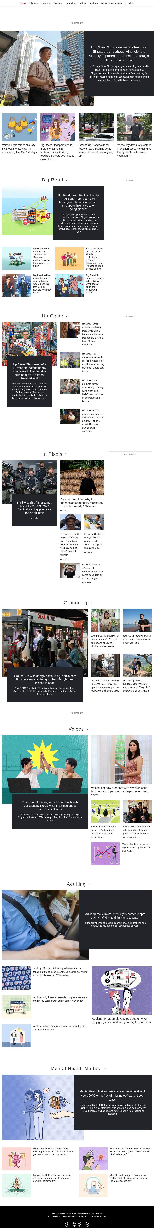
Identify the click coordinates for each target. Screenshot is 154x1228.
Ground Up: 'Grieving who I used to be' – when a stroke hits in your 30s (137, 639)
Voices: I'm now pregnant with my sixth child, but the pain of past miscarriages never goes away (119, 791)
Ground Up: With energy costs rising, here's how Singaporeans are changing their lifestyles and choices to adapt (45, 679)
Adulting (93, 16)
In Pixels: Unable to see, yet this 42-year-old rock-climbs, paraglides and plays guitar (94, 541)
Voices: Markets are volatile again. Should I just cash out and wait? (136, 847)
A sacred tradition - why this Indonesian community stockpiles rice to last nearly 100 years (81, 503)
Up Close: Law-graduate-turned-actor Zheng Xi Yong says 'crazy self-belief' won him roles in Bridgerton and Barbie (92, 391)
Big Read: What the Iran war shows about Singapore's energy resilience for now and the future (42, 257)
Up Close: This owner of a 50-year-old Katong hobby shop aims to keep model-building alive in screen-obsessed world (29, 371)
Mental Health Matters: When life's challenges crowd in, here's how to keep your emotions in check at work (53, 1151)
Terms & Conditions (69, 1216)
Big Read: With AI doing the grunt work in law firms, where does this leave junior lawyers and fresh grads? (42, 284)
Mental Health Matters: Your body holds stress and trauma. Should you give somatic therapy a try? (53, 1178)
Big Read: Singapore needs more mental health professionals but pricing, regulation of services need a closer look (57, 152)
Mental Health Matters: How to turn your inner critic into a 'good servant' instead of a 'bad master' (130, 1151)
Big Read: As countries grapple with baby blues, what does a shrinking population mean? (95, 284)
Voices (83, 16)
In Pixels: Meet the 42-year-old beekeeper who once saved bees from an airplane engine (93, 571)
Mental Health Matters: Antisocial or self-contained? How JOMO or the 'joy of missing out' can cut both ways (112, 1095)
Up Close (46, 16)
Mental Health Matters (111, 16)
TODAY (22, 16)
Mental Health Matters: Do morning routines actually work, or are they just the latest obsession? (129, 1178)
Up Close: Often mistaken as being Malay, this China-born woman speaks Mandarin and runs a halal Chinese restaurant (92, 334)
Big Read (34, 16)
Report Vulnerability (98, 1216)
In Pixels (58, 16)
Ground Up (71, 16)
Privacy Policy (84, 1216)
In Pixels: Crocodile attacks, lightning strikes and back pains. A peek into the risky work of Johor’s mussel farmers (70, 544)
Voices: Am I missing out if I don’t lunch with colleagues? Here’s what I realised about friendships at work (50, 806)
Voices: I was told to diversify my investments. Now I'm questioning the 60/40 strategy (19, 149)
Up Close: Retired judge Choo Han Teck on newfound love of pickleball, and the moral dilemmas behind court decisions (93, 421)
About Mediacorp (54, 1216)
